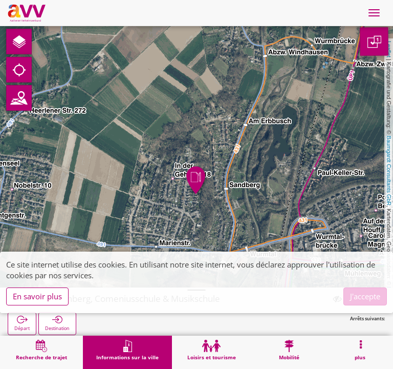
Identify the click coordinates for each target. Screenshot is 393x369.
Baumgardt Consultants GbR (389, 171)
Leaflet (389, 49)
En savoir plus (37, 296)
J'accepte (365, 296)
